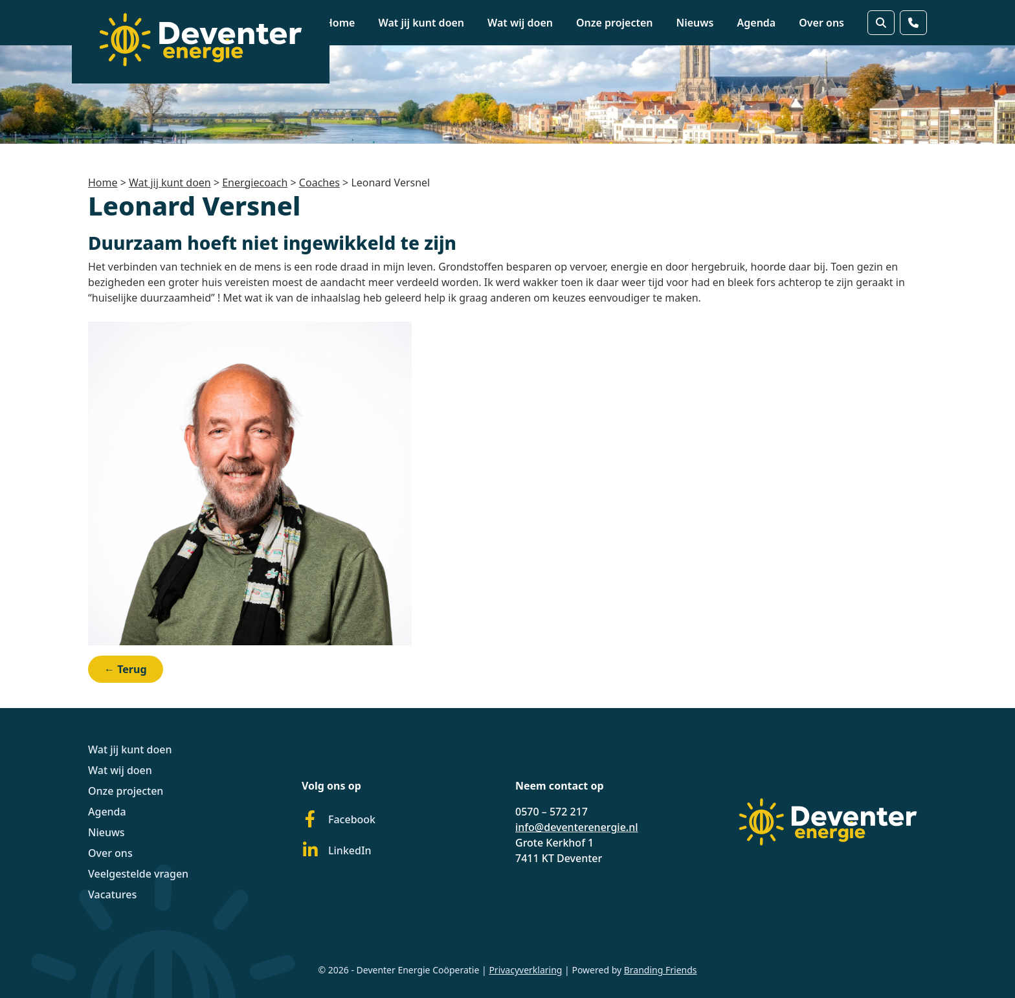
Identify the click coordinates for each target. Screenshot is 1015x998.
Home (340, 23)
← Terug (125, 669)
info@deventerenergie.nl (576, 827)
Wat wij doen (520, 23)
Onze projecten (614, 23)
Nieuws (695, 23)
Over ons (821, 23)
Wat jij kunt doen (421, 23)
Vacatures (112, 894)
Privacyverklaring (525, 970)
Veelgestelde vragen (138, 874)
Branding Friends (660, 970)
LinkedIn (337, 850)
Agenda (756, 23)
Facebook (338, 819)
